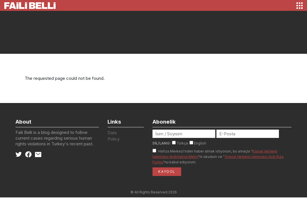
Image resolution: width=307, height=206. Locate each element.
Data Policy (113, 136)
